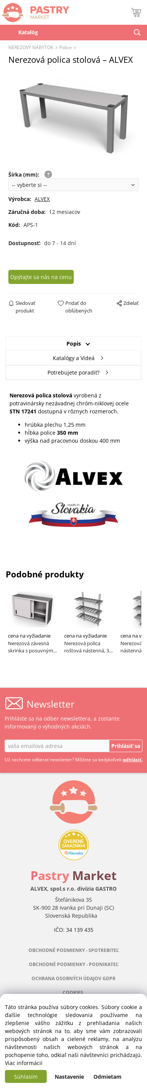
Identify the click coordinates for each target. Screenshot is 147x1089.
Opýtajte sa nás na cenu (41, 277)
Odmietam (107, 1076)
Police (65, 47)
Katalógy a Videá (74, 358)
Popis (73, 343)
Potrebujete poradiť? (73, 372)
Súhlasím (26, 1076)
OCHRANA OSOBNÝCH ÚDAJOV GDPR (73, 978)
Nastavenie (69, 1076)
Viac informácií (24, 1063)
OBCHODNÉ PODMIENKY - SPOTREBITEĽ (73, 950)
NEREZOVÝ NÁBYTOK (30, 47)
